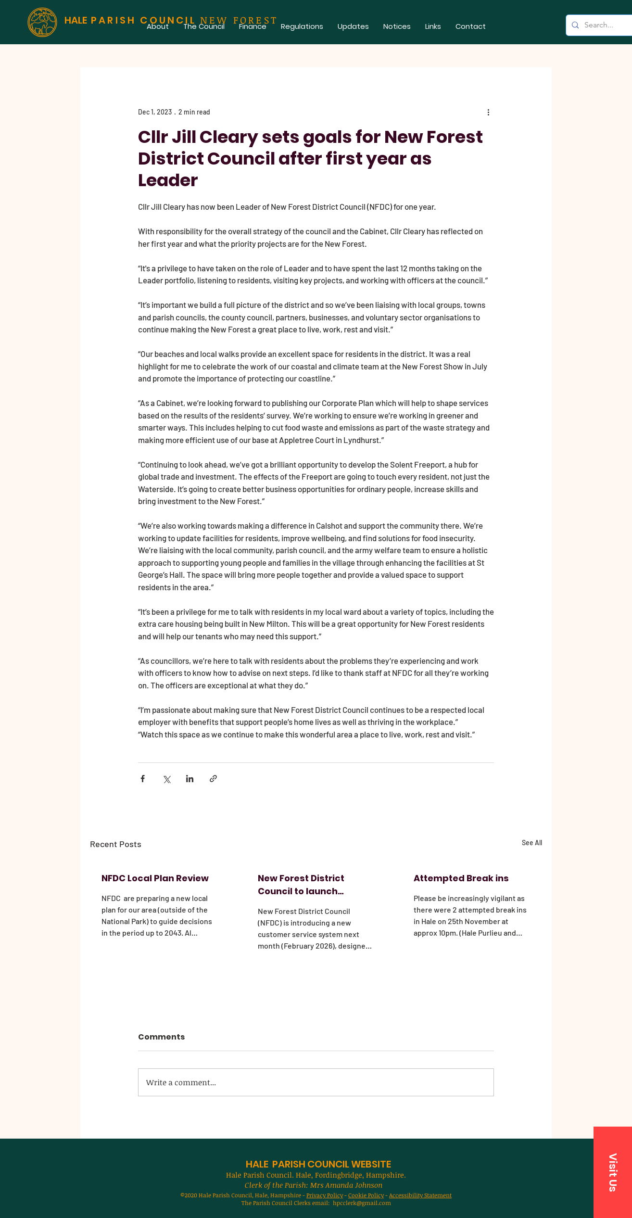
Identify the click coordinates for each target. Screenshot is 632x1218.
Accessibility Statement (420, 1195)
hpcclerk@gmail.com (362, 1202)
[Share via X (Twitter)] (166, 778)
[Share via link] (213, 778)
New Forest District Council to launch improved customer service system (304, 885)
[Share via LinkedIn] (189, 778)
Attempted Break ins (461, 878)
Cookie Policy (366, 1195)
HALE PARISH (275, 1164)
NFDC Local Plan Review (155, 878)
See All (532, 842)
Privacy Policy (324, 1195)
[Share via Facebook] (142, 778)
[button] (204, 26)
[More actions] (488, 111)
